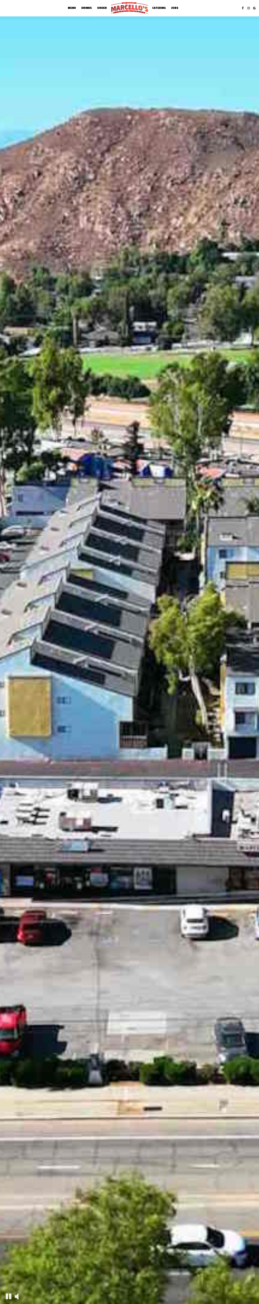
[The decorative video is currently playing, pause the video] (8, 1296)
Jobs (174, 8)
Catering (159, 8)
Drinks (86, 8)
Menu (72, 8)
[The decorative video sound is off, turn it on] (17, 1296)
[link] (129, 8)
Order (102, 8)
